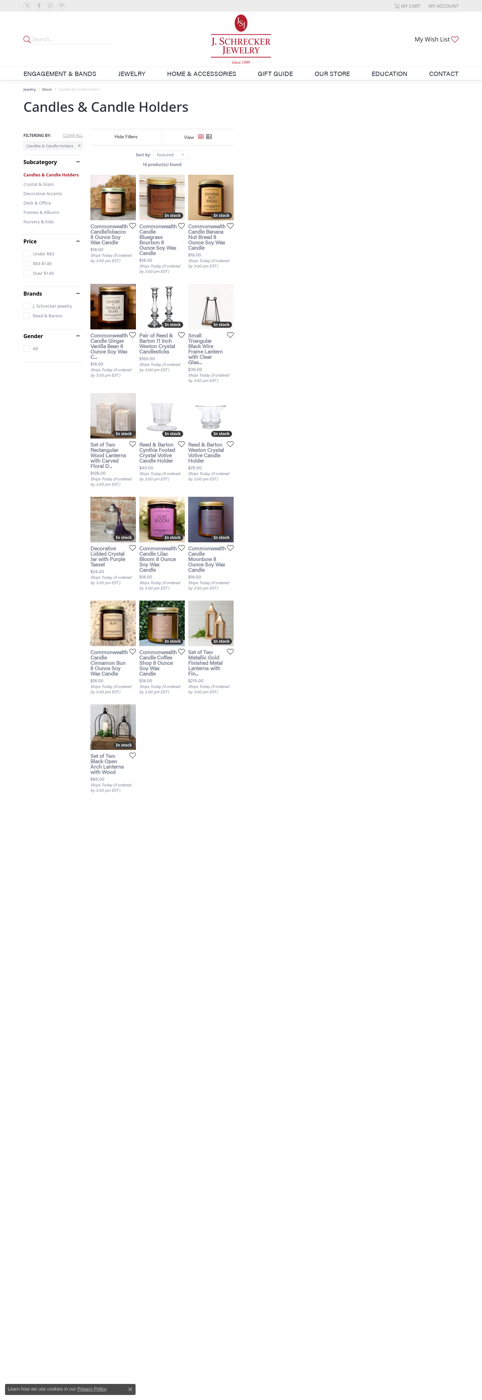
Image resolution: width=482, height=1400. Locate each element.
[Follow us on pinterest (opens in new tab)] (62, 6)
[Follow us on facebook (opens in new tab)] (39, 6)
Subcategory (40, 162)
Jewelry (29, 89)
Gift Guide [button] (275, 73)
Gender (33, 336)
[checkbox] (38, 254)
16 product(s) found (274, 164)
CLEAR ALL (73, 136)
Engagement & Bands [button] (59, 73)
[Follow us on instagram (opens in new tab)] (50, 6)
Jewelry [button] (131, 73)
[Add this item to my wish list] (205, 300)
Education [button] (389, 73)
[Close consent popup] (130, 1389)
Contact (444, 73)
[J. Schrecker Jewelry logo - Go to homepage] (241, 39)
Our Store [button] (332, 73)
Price (30, 241)
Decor (47, 89)
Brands (32, 293)
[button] (407, 6)
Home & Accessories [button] (201, 73)
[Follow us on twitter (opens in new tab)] (27, 6)
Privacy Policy (91, 1389)
